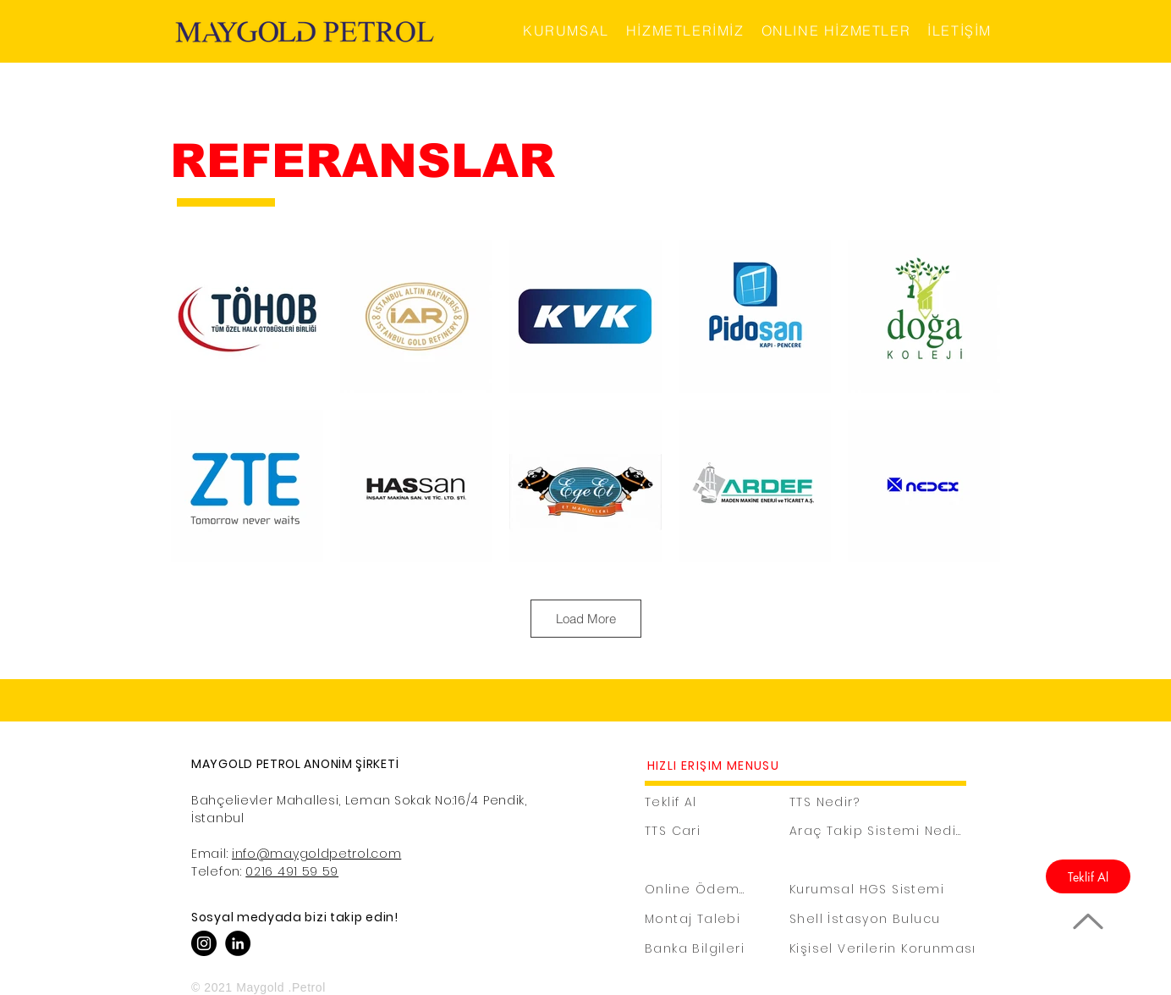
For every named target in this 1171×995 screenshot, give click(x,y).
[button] (566, 31)
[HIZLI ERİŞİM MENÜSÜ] (715, 765)
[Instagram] (204, 943)
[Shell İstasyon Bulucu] (879, 919)
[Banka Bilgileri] (712, 948)
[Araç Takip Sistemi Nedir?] (879, 831)
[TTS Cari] (691, 831)
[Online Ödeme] (696, 889)
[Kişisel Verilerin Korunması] (884, 948)
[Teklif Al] (1088, 876)
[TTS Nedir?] (841, 802)
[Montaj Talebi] (696, 919)
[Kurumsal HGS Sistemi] (879, 889)
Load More (586, 619)
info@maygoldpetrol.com (316, 853)
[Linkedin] (237, 943)
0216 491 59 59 (291, 871)
